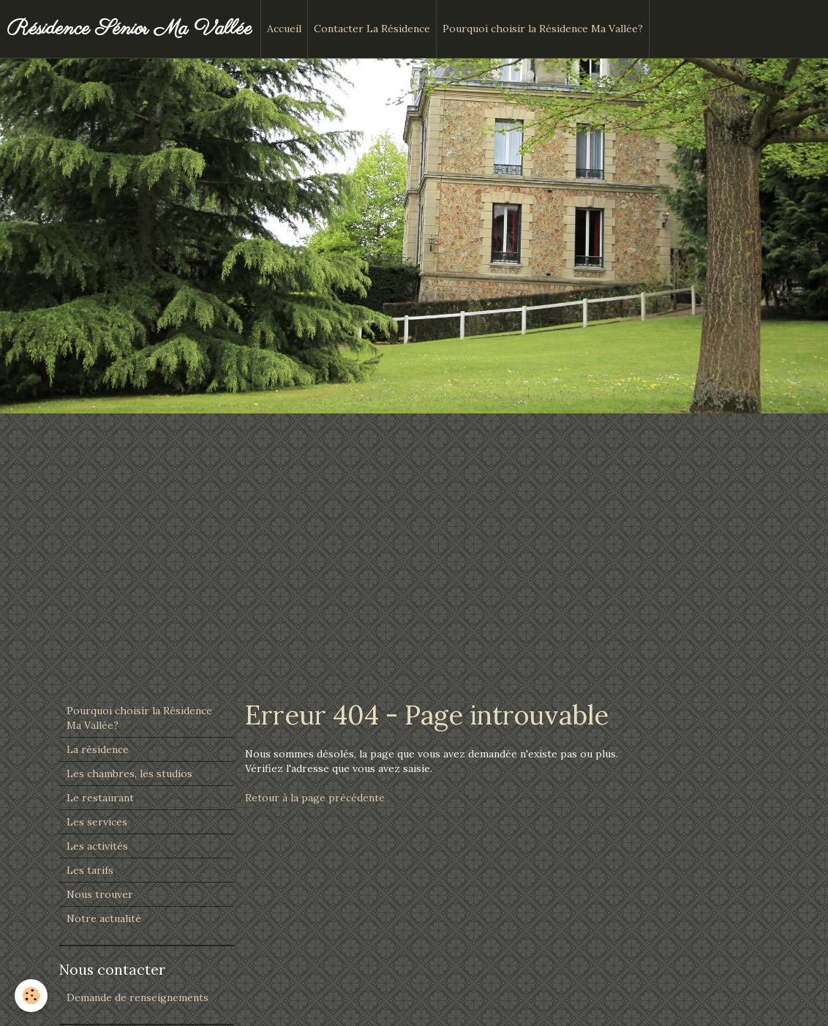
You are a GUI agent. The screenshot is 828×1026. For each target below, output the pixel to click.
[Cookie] (31, 995)
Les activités (97, 846)
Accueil (284, 28)
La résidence (98, 749)
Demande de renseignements (137, 997)
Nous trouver (100, 894)
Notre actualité (104, 918)
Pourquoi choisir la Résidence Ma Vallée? (543, 28)
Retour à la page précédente (315, 797)
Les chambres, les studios (129, 773)
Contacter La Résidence (372, 28)
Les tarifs (90, 870)
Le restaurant (100, 797)
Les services (97, 821)
